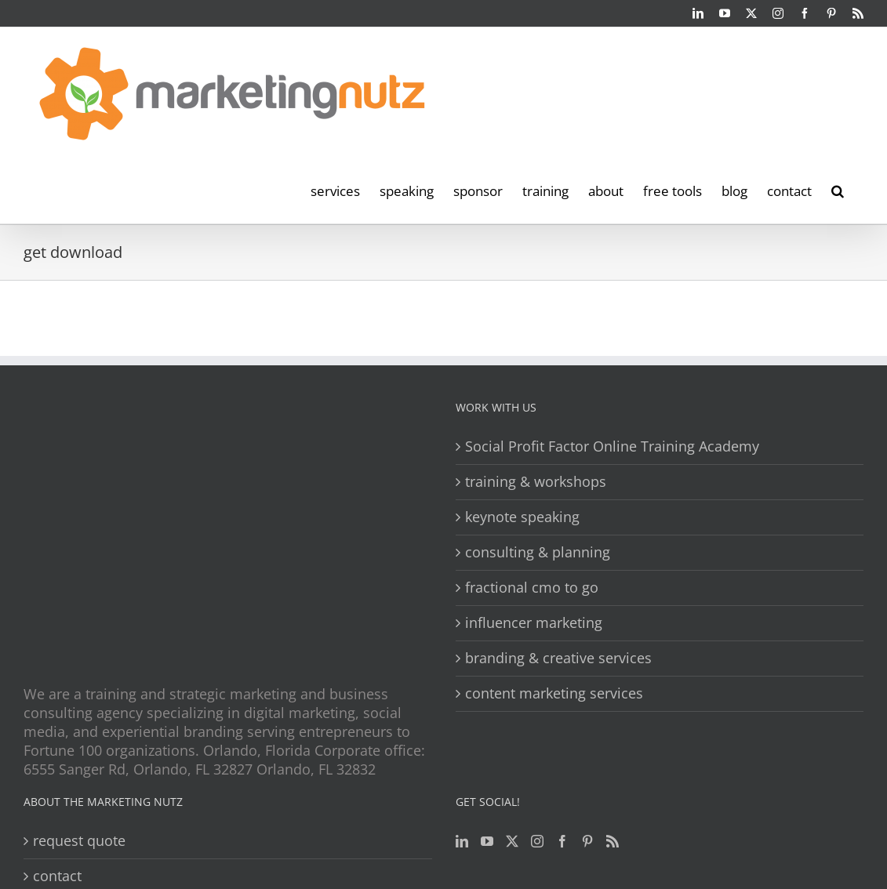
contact (57, 876)
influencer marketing (533, 623)
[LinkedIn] (462, 841)
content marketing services (554, 693)
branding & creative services (558, 658)
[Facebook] (562, 841)
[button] (837, 189)
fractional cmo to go (531, 588)
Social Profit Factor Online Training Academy (612, 446)
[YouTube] (487, 841)
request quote (79, 841)
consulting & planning (537, 552)
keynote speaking (522, 517)
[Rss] (612, 841)
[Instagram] (537, 841)
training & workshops (535, 482)
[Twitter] (512, 841)
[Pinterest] (587, 841)
